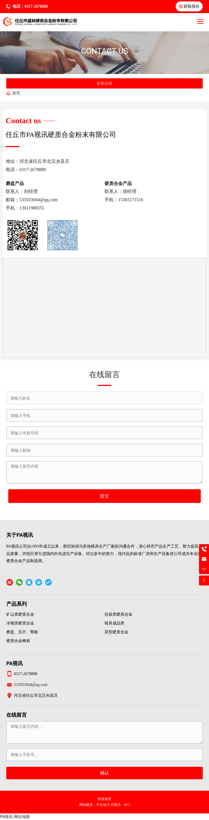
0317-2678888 (32, 169)
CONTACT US (104, 51)
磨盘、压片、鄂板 (22, 632)
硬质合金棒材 (18, 641)
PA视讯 (6, 816)
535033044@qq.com (38, 199)
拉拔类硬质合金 (118, 614)
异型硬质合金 (116, 632)
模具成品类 (114, 623)
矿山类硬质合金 (20, 614)
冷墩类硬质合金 (20, 623)
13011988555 (31, 207)
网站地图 (22, 816)
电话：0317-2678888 (30, 6)
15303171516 (130, 199)
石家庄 (116, 805)
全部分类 (104, 83)
